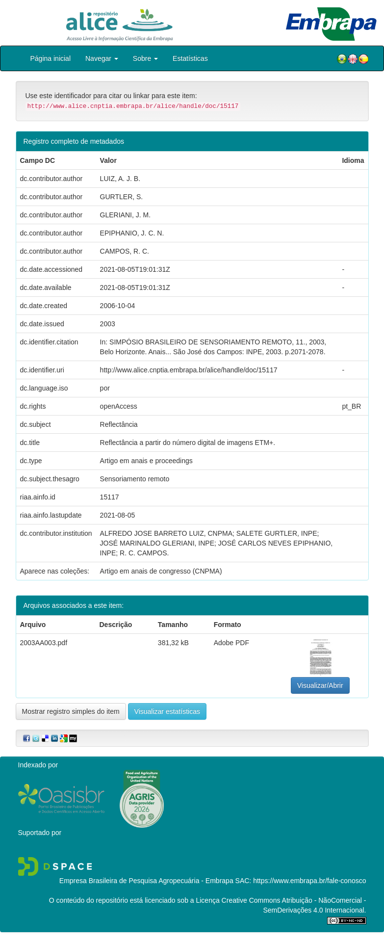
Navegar (101, 58)
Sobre (145, 58)
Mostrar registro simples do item (71, 711)
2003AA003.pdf (44, 643)
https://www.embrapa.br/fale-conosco (309, 881)
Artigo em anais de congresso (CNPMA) (161, 571)
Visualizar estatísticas (167, 711)
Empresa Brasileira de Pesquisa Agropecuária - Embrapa (146, 881)
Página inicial (50, 58)
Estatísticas (190, 58)
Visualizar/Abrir (320, 685)
